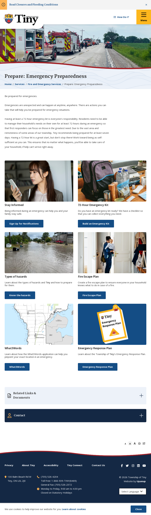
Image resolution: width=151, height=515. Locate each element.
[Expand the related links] (75, 395)
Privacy (9, 465)
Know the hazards (19, 295)
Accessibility (51, 465)
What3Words (17, 366)
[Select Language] (132, 491)
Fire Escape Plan (92, 295)
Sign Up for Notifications (24, 223)
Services (20, 84)
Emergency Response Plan (98, 366)
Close (138, 509)
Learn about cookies (74, 509)
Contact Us (98, 465)
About (28, 465)
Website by (135, 481)
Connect (74, 465)
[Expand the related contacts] (75, 415)
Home (8, 84)
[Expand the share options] (144, 443)
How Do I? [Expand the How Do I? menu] (121, 17)
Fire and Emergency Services (44, 84)
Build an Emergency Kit (96, 223)
